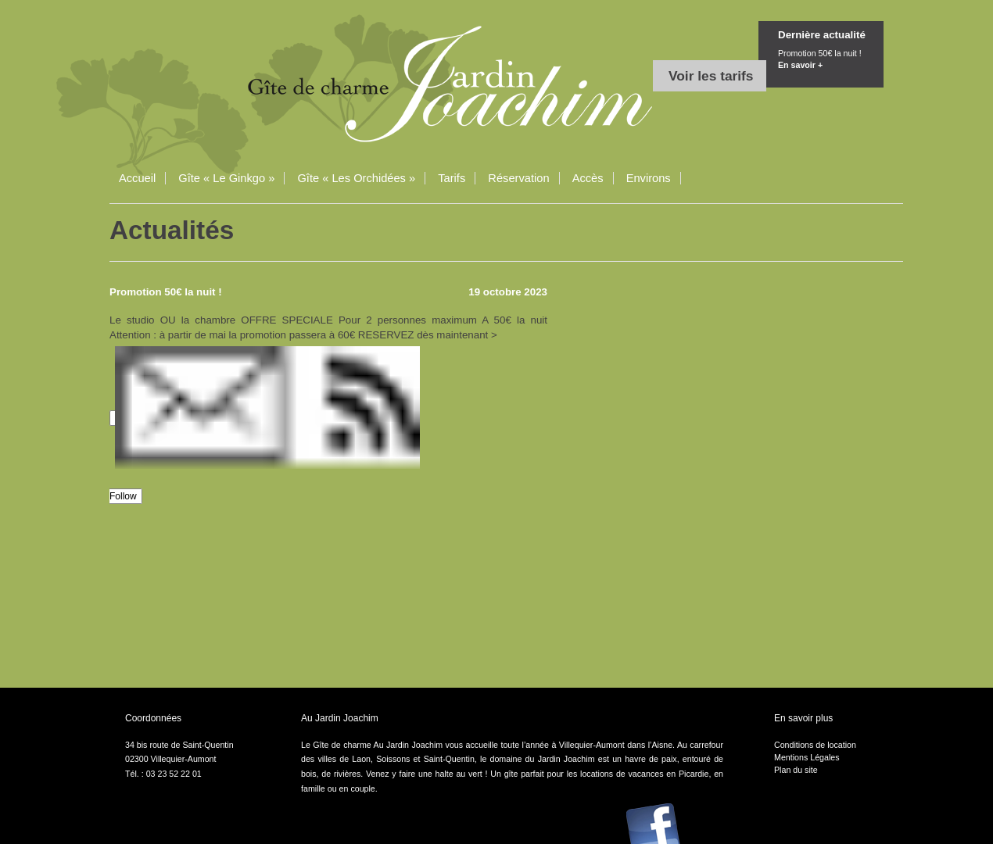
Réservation (518, 178)
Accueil (137, 178)
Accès (588, 178)
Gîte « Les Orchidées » (356, 178)
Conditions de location (815, 744)
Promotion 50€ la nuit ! (831, 60)
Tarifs (451, 178)
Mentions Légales (807, 757)
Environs (648, 178)
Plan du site (796, 769)
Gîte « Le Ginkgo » (226, 178)
